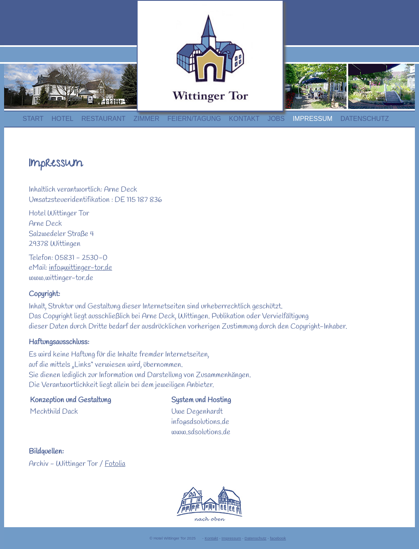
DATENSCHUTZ (365, 118)
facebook (278, 538)
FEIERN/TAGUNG (194, 118)
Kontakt (211, 538)
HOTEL (62, 118)
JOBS (276, 118)
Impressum (231, 538)
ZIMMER (146, 118)
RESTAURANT (103, 118)
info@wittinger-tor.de (80, 268)
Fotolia (115, 464)
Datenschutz (255, 538)
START (33, 118)
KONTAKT (244, 118)
